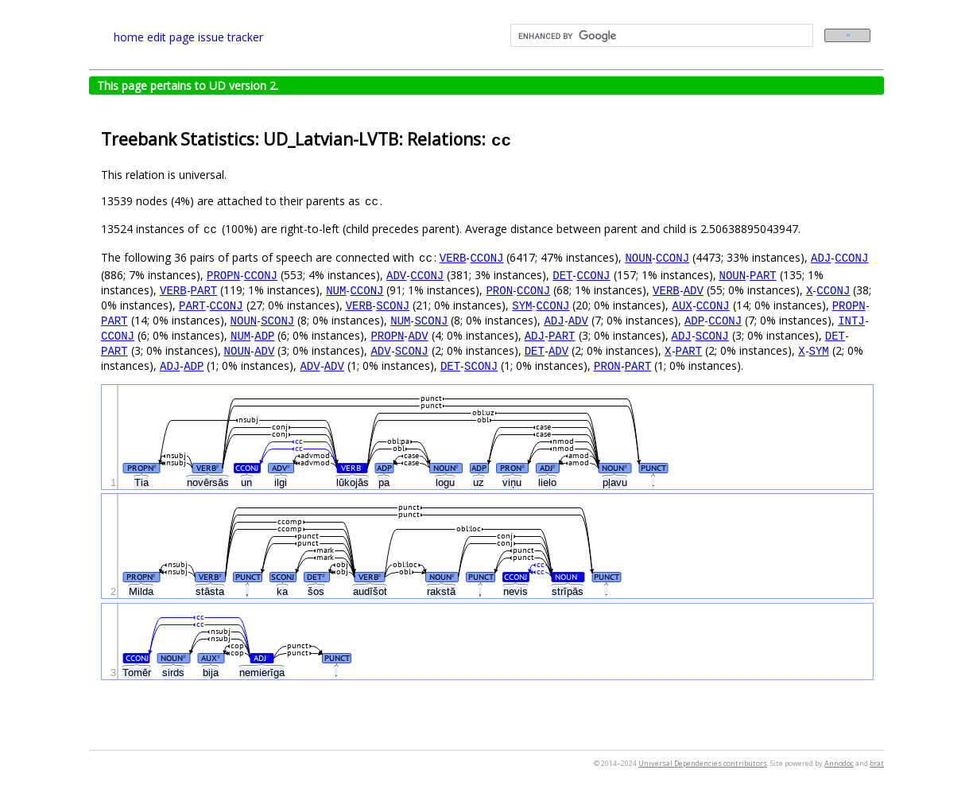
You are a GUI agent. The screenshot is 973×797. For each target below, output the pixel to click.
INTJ (851, 320)
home (129, 37)
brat (877, 763)
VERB (453, 257)
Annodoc (839, 763)
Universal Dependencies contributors (702, 763)
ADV (396, 274)
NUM (336, 289)
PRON (499, 289)
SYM (522, 305)
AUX (682, 305)
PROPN (223, 274)
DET (562, 274)
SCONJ (392, 305)
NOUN (638, 257)
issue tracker (230, 37)
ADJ (821, 257)
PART (763, 274)
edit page (171, 37)
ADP (694, 320)
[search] (660, 36)
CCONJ (486, 257)
